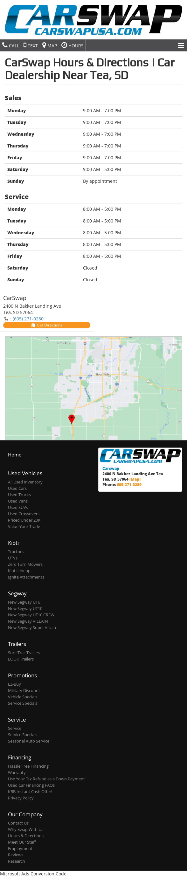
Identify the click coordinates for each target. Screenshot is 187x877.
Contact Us (18, 823)
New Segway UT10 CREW (31, 615)
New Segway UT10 (25, 608)
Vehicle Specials (22, 697)
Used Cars (17, 488)
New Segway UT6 (24, 602)
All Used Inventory (25, 482)
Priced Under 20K (24, 520)
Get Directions (46, 325)
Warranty (17, 772)
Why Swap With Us (25, 829)
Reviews (15, 855)
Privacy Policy (21, 798)
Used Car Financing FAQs (31, 785)
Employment (20, 848)
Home (14, 454)
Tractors (16, 551)
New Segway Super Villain (32, 627)
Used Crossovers (23, 514)
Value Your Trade (24, 526)
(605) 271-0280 (28, 319)
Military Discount (24, 690)
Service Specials (22, 703)
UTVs (12, 558)
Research (16, 861)
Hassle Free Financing (28, 766)
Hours (72, 45)
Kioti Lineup (19, 570)
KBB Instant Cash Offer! (30, 791)
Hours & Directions (26, 836)
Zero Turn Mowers (25, 564)
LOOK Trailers (21, 659)
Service (14, 728)
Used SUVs (18, 507)
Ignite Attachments (26, 577)
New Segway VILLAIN (28, 621)
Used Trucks (19, 494)
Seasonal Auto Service (28, 741)
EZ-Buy (14, 684)
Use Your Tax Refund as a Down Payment (46, 779)
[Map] (135, 479)
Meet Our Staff (22, 842)
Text (31, 45)
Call (10, 45)
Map (49, 45)
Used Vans (18, 501)
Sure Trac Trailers (24, 652)
